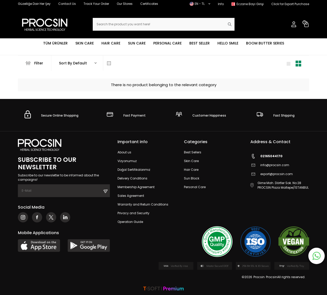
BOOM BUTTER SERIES (265, 43)
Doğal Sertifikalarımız (134, 169)
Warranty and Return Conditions (143, 204)
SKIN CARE (84, 43)
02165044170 (266, 156)
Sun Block (191, 178)
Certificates (149, 4)
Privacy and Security (133, 213)
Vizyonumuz (127, 161)
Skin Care (191, 161)
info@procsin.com (269, 165)
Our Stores (125, 4)
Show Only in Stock (127, 63)
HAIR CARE (110, 43)
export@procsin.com (271, 174)
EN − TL (200, 4)
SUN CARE (137, 43)
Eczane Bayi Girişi (250, 4)
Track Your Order (96, 4)
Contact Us (67, 4)
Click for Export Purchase (290, 4)
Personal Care (195, 187)
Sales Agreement (131, 196)
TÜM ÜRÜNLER (55, 43)
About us (124, 152)
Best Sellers (192, 152)
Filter (34, 63)
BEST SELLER (199, 43)
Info (221, 4)
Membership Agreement (136, 187)
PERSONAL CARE (167, 43)
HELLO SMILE (227, 43)
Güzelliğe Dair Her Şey (34, 4)
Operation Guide (130, 222)
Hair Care (191, 169)
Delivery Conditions (132, 178)
